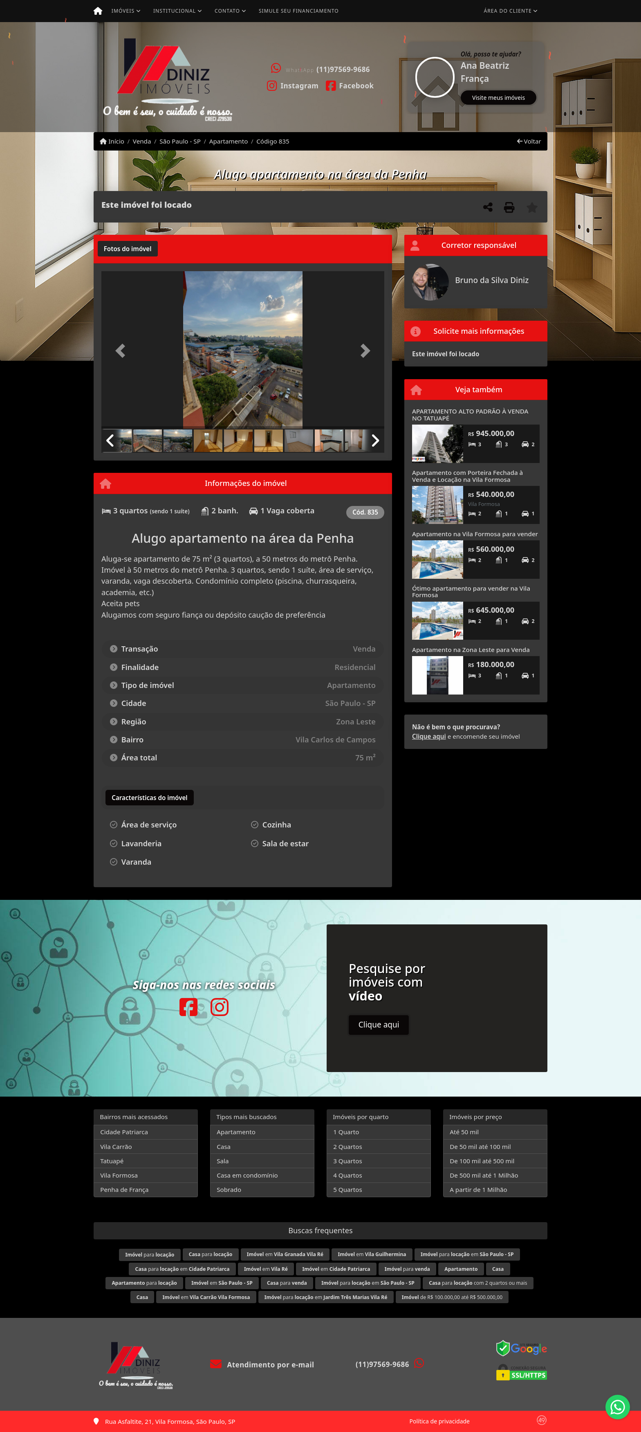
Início (112, 141)
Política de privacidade (440, 1421)
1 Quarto (346, 1132)
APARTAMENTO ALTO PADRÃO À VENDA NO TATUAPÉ (470, 414)
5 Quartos (347, 1189)
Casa (224, 1146)
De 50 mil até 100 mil (480, 1146)
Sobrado (229, 1189)
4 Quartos (347, 1175)
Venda (142, 141)
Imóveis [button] (123, 10)
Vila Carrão (116, 1146)
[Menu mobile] (98, 11)
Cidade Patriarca (124, 1132)
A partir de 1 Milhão (478, 1189)
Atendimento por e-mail (262, 1364)
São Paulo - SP (180, 141)
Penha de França (124, 1189)
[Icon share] (293, 85)
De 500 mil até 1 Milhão (484, 1175)
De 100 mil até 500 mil (482, 1161)
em (285, 1254)
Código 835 (272, 141)
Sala (223, 1161)
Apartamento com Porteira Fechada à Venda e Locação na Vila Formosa (467, 475)
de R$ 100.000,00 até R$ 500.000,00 (452, 1297)
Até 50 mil (464, 1132)
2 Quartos (347, 1146)
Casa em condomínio (247, 1175)
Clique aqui (429, 736)
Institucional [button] (174, 10)
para (149, 1254)
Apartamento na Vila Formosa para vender (475, 534)
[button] (408, 77)
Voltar (529, 141)
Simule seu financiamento (299, 10)
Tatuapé (111, 1161)
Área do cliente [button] (508, 10)
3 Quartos (347, 1161)
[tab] (128, 248)
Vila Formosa (119, 1175)
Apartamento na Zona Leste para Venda (471, 649)
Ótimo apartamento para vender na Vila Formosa (471, 591)
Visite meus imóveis (498, 97)
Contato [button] (227, 10)
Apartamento (228, 141)
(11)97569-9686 (343, 69)
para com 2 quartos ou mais (478, 1282)
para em (467, 1254)
